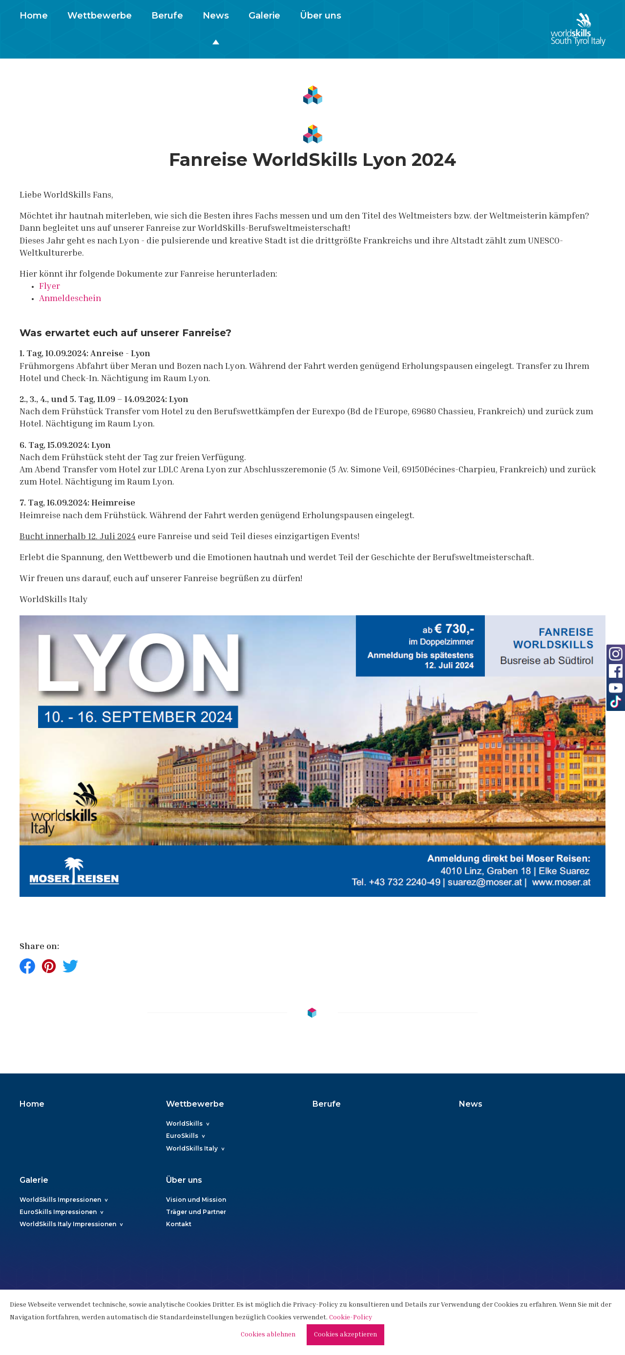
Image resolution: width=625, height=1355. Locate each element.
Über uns (320, 15)
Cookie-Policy (350, 1318)
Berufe (167, 15)
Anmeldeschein (70, 299)
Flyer (49, 287)
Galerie (264, 15)
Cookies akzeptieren (345, 1335)
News (216, 15)
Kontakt (178, 1224)
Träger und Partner (196, 1211)
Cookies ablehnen (268, 1335)
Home (34, 15)
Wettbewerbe (99, 15)
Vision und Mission (196, 1199)
